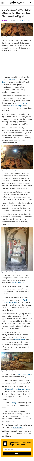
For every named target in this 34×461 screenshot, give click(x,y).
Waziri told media (24, 374)
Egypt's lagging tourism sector (17, 389)
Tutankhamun (13, 79)
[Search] (31, 2)
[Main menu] (3, 2)
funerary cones (19, 340)
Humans (4, 20)
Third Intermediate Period (14, 301)
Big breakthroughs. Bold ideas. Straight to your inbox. (20, 444)
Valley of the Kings (15, 106)
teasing (13, 403)
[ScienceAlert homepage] (17, 2)
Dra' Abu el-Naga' (21, 103)
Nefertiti (4, 82)
